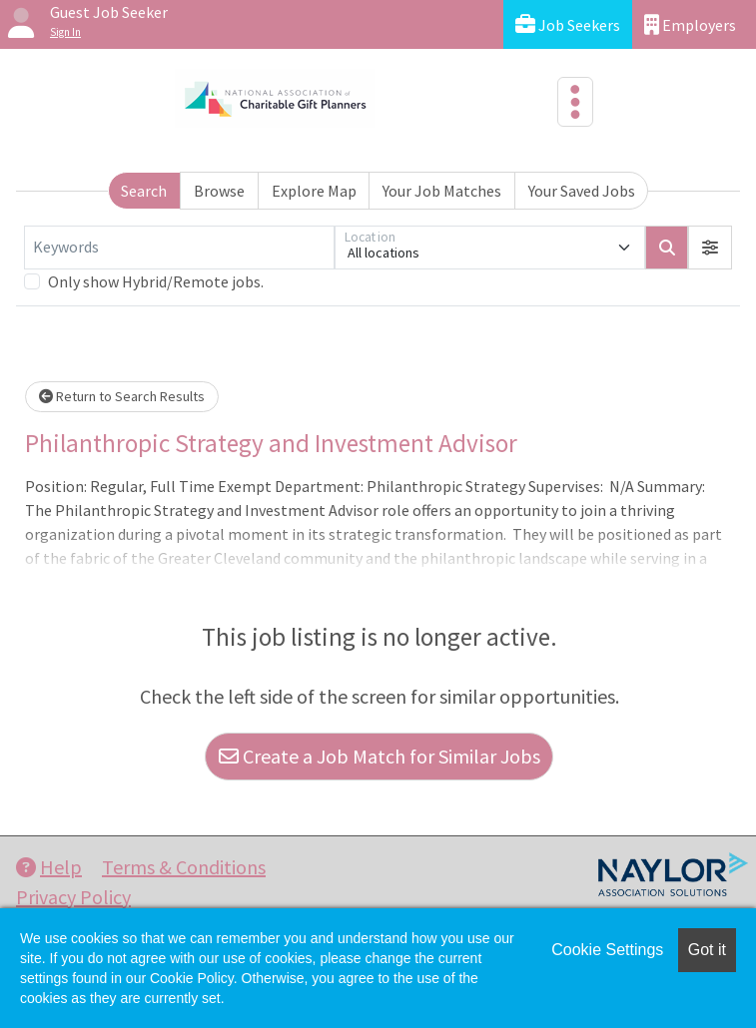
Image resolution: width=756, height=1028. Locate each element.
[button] (710, 247)
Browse (219, 191)
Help (49, 866)
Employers (690, 24)
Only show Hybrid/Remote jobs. (156, 281)
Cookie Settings (607, 949)
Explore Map (314, 191)
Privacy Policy (73, 896)
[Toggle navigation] (575, 102)
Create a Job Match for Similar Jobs (379, 756)
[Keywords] (179, 247)
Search (144, 191)
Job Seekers (567, 24)
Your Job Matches (441, 191)
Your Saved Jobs (581, 191)
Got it (707, 949)
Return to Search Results (122, 396)
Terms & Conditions (184, 866)
